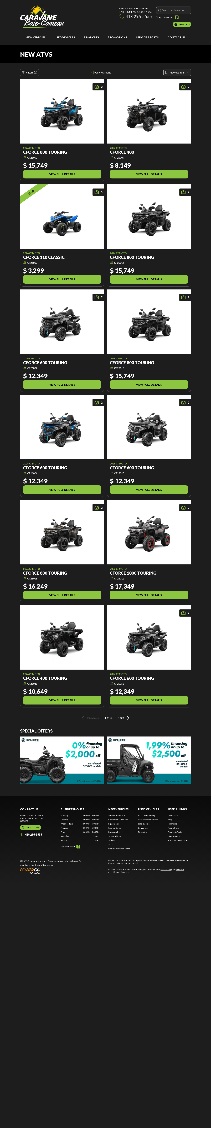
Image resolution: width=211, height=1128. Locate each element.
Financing (91, 37)
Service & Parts (147, 37)
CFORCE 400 (122, 152)
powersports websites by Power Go (65, 861)
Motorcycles (114, 832)
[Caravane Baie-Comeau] (42, 16)
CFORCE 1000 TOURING (133, 573)
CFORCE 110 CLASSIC (44, 257)
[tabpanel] (80, 828)
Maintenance (174, 836)
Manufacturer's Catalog (119, 848)
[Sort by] (177, 72)
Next (123, 718)
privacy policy (166, 869)
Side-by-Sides (114, 828)
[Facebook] (177, 17)
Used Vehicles (64, 37)
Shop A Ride (39, 865)
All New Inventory (116, 815)
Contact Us (177, 37)
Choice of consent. (121, 872)
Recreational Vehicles (118, 819)
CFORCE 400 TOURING (45, 678)
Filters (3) (29, 72)
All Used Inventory (146, 815)
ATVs (110, 844)
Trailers (111, 840)
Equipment (113, 823)
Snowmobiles (114, 836)
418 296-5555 (135, 16)
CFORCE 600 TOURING (45, 362)
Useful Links (177, 809)
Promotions (117, 37)
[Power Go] (51, 871)
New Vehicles (35, 37)
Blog (170, 819)
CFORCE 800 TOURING (45, 152)
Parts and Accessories (178, 840)
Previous (90, 718)
